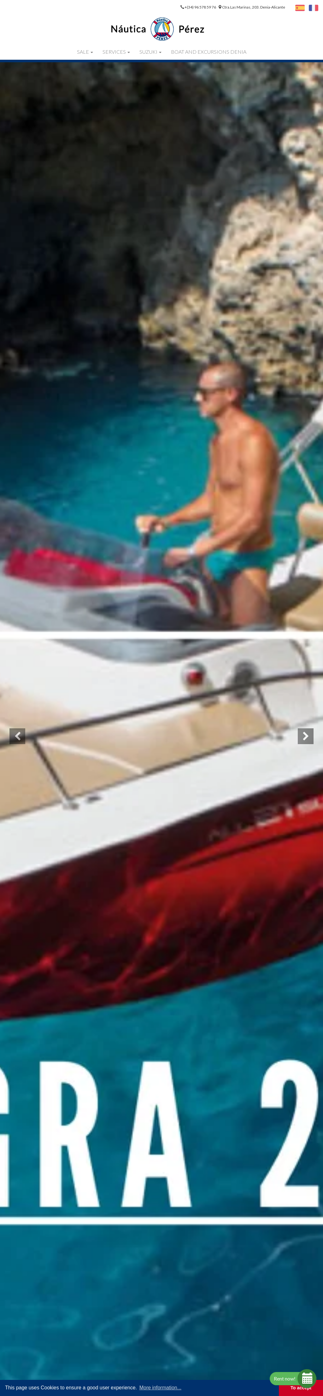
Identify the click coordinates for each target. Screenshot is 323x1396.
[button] (17, 736)
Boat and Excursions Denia (208, 52)
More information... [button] (160, 1387)
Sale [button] (85, 52)
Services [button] (116, 52)
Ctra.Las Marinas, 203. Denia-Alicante (253, 7)
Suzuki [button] (150, 52)
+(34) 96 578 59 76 (201, 7)
